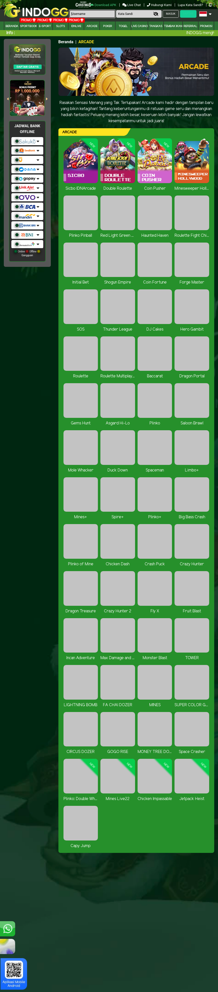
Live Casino (139, 26)
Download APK (103, 5)
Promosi (206, 26)
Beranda (12, 26)
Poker (107, 26)
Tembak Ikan (173, 26)
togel (123, 26)
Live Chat (132, 5)
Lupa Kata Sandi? (191, 5)
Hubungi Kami (159, 5)
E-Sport (45, 26)
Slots (60, 26)
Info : (10, 33)
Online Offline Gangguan (27, 253)
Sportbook (28, 26)
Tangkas (155, 26)
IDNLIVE (76, 26)
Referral (190, 26)
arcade (91, 26)
